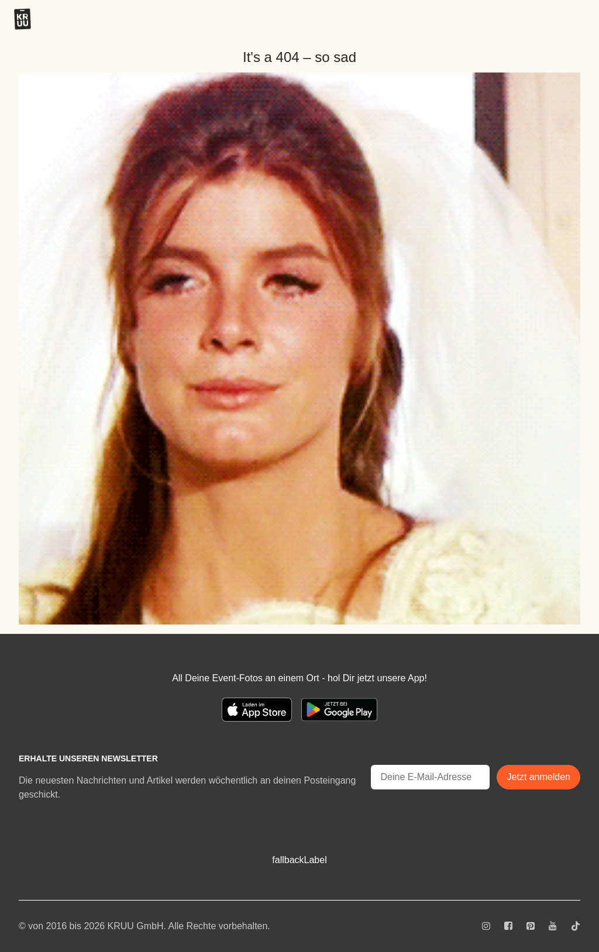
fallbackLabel (299, 860)
